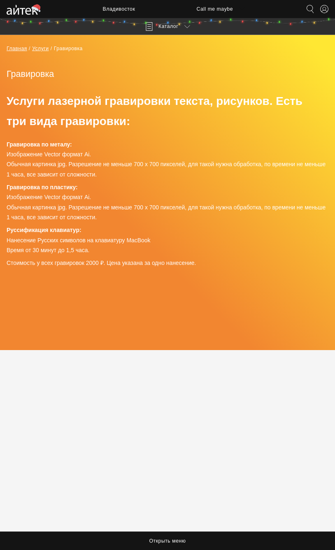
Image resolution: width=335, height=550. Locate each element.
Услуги (40, 48)
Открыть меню (167, 541)
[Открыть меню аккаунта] (324, 9)
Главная (17, 48)
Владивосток (119, 9)
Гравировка (68, 48)
